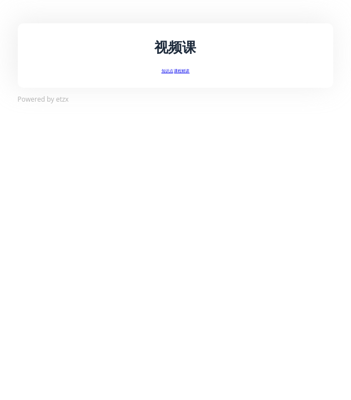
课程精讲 (181, 70)
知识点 (167, 70)
